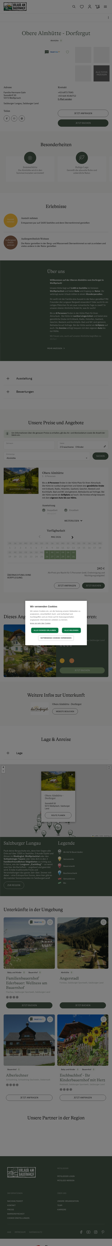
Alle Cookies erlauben (45, 630)
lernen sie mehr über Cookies (40, 623)
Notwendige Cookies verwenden (56, 638)
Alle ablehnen (71, 630)
